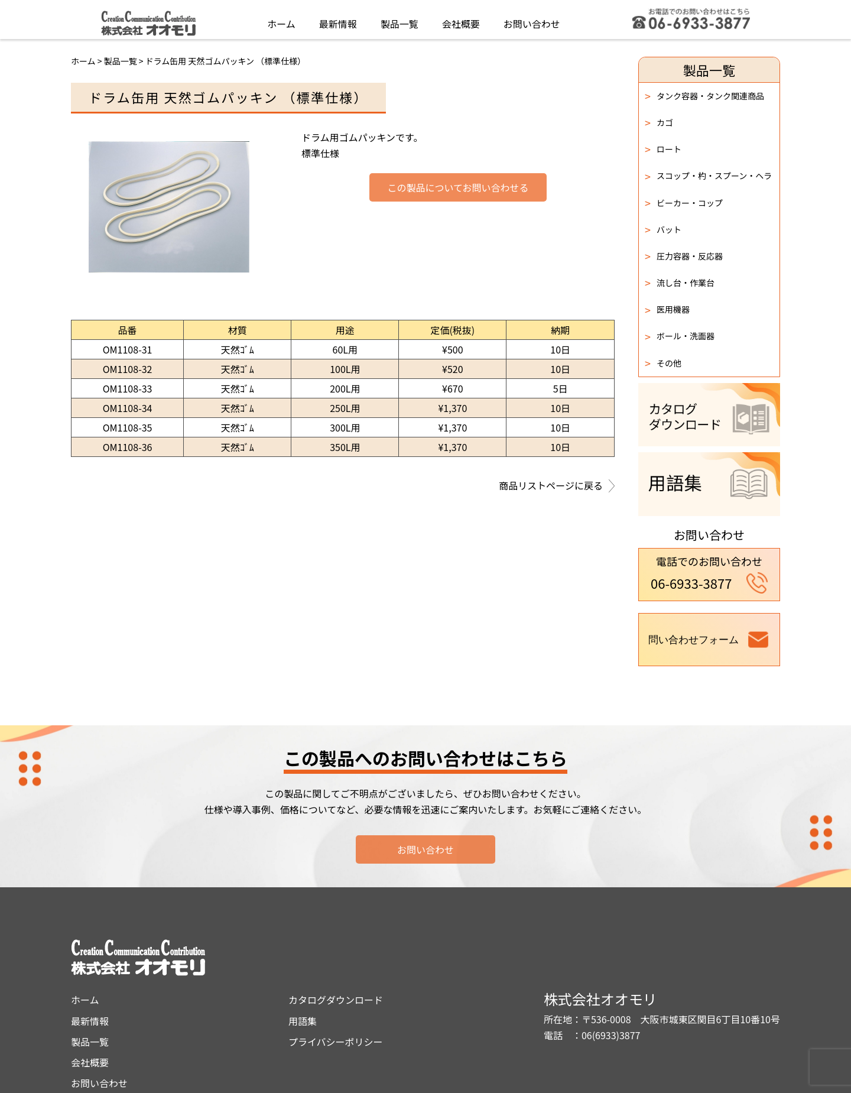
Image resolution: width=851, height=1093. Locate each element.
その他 (663, 363)
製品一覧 (399, 20)
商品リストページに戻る (557, 486)
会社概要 (461, 20)
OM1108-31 (127, 349)
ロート (663, 149)
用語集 (407, 972)
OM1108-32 (127, 369)
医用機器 (667, 309)
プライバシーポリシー (440, 994)
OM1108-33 (127, 388)
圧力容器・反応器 (684, 256)
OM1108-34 (127, 408)
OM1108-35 (127, 427)
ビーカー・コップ (684, 202)
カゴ (659, 122)
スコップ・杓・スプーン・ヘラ (708, 176)
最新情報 (338, 20)
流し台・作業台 (679, 282)
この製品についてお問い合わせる (457, 188)
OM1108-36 (127, 447)
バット (663, 229)
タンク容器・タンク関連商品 (704, 95)
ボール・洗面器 (679, 336)
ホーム (281, 20)
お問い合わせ (532, 20)
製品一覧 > (124, 61)
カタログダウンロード (440, 952)
